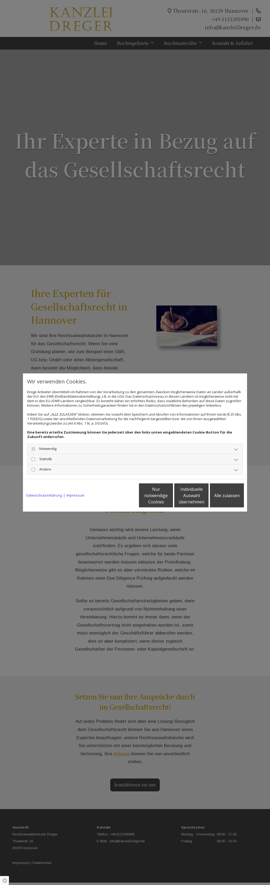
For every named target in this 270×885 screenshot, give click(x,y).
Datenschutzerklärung (44, 495)
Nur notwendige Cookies (119, 495)
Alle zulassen (219, 495)
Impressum (75, 495)
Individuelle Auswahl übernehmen (169, 495)
